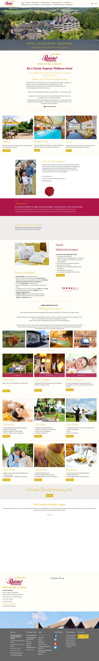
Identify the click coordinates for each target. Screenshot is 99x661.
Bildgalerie (69, 4)
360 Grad (40, 639)
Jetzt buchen (41, 637)
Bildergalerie (41, 642)
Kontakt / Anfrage (42, 644)
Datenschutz (29, 643)
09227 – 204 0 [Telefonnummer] (54, 1)
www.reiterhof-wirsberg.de (16, 655)
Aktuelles (40, 654)
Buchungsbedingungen (31, 635)
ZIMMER (69, 150)
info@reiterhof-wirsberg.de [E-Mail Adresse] (42, 1)
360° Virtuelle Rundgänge (67, 1)
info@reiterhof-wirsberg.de (9, 604)
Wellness (37, 150)
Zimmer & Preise (60, 275)
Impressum (28, 641)
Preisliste (49, 495)
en (96, 3)
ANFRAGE (95, 1)
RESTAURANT (6, 150)
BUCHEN (88, 1)
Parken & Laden (25, 4)
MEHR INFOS (6, 391)
